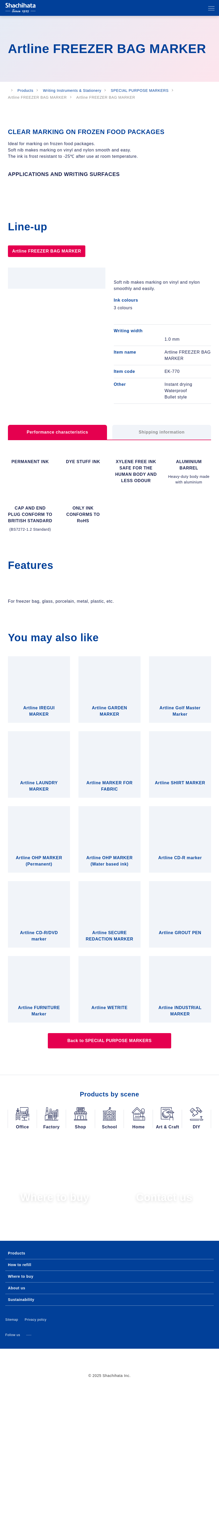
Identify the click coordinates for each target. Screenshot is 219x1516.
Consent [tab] (38, 715)
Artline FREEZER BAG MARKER (44, 266)
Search (201, 8)
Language (180, 8)
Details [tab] (109, 715)
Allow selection (109, 813)
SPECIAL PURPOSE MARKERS (143, 90)
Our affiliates (190, 8)
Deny (40, 813)
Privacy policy (36, 1448)
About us (16, 1416)
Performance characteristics (57, 456)
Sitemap (11, 1448)
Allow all (179, 813)
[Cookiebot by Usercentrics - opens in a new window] (190, 700)
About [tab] (181, 715)
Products (29, 90)
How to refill (19, 1393)
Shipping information (161, 456)
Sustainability (21, 1427)
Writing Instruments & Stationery (76, 90)
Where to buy (20, 1404)
